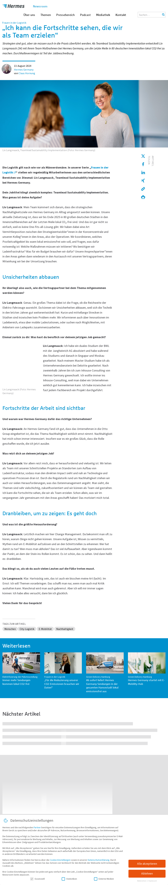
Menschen (10, 629)
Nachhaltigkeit (64, 629)
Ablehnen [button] (147, 874)
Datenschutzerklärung (98, 860)
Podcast (85, 15)
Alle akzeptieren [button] (147, 864)
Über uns (29, 15)
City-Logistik (27, 629)
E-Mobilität (45, 629)
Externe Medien (104, 879)
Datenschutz (142, 881)
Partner (37, 827)
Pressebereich (65, 15)
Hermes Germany (23, 69)
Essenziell (37, 879)
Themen (46, 15)
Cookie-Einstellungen (60, 860)
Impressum (152, 881)
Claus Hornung (27, 73)
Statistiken (69, 879)
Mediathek (103, 15)
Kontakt (121, 15)
